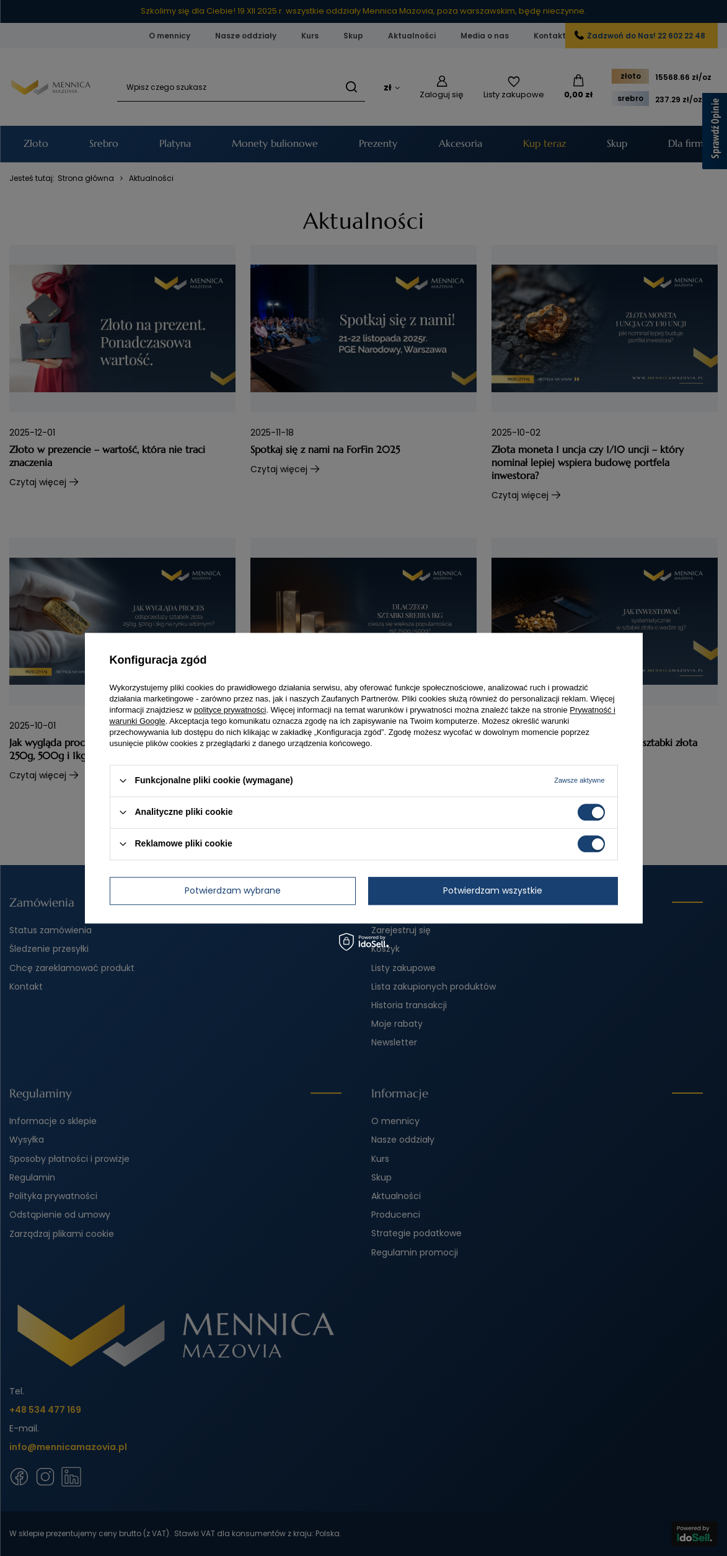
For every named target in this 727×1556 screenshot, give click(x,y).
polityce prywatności (230, 709)
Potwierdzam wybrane (233, 890)
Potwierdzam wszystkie (492, 890)
